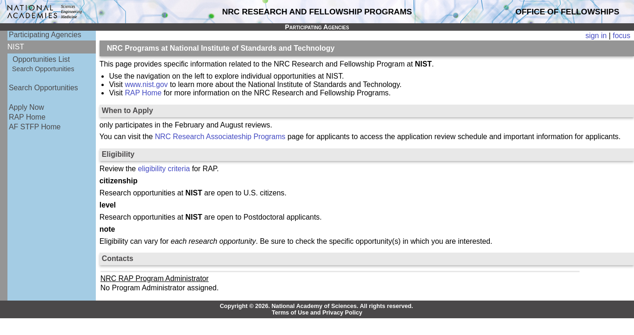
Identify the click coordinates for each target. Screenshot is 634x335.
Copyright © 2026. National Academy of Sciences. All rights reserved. (316, 306)
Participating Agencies (45, 35)
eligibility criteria (164, 169)
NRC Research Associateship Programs (220, 137)
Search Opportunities (43, 69)
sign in (596, 36)
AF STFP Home (34, 127)
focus (621, 36)
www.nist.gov (146, 84)
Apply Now (26, 107)
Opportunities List (41, 59)
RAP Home (27, 117)
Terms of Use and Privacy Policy (317, 312)
